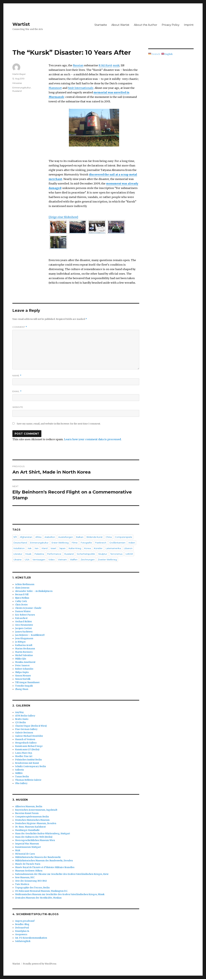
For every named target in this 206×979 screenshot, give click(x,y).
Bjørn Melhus (22, 598)
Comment (19, 327)
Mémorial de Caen (25, 853)
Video (51, 559)
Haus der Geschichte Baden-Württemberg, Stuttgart (42, 833)
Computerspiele (123, 537)
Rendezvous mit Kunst (27, 763)
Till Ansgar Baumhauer (27, 682)
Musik (28, 554)
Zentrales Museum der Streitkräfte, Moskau (38, 897)
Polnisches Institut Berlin (28, 759)
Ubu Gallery (21, 783)
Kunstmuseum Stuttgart (28, 847)
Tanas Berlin (22, 776)
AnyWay (19, 712)
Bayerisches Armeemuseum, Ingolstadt (36, 810)
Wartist (21, 24)
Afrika (38, 537)
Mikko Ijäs (20, 658)
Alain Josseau (22, 587)
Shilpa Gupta (22, 672)
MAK (17, 850)
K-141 (105, 65)
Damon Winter (23, 611)
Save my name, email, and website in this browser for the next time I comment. (59, 423)
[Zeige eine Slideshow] (63, 217)
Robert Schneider (24, 669)
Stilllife (19, 773)
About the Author (145, 24)
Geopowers (21, 934)
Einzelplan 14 (22, 931)
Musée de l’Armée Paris (27, 864)
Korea (87, 548)
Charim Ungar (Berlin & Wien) (31, 726)
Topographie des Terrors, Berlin (32, 887)
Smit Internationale (80, 87)
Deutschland (20, 542)
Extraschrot (21, 618)
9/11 (15, 537)
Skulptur (102, 554)
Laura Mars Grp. (23, 753)
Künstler (98, 548)
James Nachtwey (24, 631)
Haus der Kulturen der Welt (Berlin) (33, 837)
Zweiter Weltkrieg (107, 559)
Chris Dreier (21, 604)
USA (27, 559)
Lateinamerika (113, 548)
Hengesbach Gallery (26, 742)
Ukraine (18, 559)
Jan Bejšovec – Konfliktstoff (30, 635)
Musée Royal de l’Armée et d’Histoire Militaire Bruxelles (44, 867)
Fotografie (86, 542)
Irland (44, 548)
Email (17, 391)
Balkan (79, 537)
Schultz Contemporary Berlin (30, 766)
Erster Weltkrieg (60, 542)
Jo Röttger (20, 641)
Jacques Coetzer (23, 628)
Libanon (128, 548)
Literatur (18, 554)
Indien (132, 542)
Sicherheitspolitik (86, 554)
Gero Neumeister (24, 625)
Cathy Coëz (21, 601)
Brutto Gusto (21, 719)
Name (16, 375)
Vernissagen (39, 559)
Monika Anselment (25, 662)
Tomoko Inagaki (24, 685)
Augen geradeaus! (24, 921)
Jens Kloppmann (24, 638)
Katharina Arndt (23, 645)
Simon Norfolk (22, 679)
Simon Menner (23, 675)
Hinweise (17, 83)
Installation (19, 548)
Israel (53, 548)
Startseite (100, 24)
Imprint (189, 24)
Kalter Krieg (75, 548)
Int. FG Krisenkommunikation (31, 938)
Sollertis (19, 769)
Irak (30, 548)
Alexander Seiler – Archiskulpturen (33, 591)
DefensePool (22, 927)
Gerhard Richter (23, 621)
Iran (36, 548)
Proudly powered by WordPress (39, 963)
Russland (17, 91)
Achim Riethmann (24, 584)
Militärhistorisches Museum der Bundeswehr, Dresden (44, 860)
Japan (62, 548)
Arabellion (50, 537)
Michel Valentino (24, 655)
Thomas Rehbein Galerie (28, 780)
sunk (116, 65)
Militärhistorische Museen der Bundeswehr (38, 857)
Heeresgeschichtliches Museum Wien (35, 840)
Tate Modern (22, 884)
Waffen (73, 559)
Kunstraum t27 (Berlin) (27, 749)
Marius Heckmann (25, 648)
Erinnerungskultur (21, 87)
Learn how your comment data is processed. (93, 439)
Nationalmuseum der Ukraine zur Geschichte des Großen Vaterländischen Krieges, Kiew (61, 874)
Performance (54, 554)
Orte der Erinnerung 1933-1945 (31, 881)
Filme (75, 542)
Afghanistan (26, 537)
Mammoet (55, 87)
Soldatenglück (22, 941)
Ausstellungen (65, 537)
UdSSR (129, 554)
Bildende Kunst (95, 537)
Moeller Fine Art (23, 756)
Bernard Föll (21, 594)
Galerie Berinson (24, 732)
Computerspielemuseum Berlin (32, 816)
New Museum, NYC (25, 877)
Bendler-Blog (22, 924)
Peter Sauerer (22, 665)
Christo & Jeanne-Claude (28, 608)
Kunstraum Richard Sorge (29, 746)
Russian (78, 65)
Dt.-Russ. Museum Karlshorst (30, 826)
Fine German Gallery (26, 729)
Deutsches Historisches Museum (32, 820)
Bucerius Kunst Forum (27, 813)
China (109, 537)
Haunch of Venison (25, 739)
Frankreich (100, 542)
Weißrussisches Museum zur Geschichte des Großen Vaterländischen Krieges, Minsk (59, 894)
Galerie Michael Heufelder (29, 736)
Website (17, 407)
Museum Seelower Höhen (28, 870)
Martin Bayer (19, 74)
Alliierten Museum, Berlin (28, 806)
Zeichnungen (88, 559)
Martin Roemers (24, 652)
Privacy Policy (170, 24)
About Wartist (120, 24)
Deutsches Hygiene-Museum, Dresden (35, 823)
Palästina (39, 554)
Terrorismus (116, 554)
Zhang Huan (21, 689)
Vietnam (62, 559)
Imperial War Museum (27, 843)
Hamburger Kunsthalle (27, 830)
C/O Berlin (20, 722)
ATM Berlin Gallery (25, 715)
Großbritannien (117, 542)
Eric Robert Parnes (25, 614)
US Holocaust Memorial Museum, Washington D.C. (41, 891)
